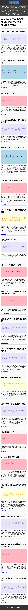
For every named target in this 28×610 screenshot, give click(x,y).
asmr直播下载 (4, 204)
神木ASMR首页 (5, 6)
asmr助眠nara (12, 9)
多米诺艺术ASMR (15, 7)
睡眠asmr (3, 510)
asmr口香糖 (4, 87)
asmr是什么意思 (6, 13)
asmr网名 (3, 538)
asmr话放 (23, 7)
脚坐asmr (7, 7)
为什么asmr (16, 11)
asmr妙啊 (23, 11)
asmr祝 (3, 259)
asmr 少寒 (3, 114)
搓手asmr (3, 174)
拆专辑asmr (4, 572)
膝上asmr (22, 10)
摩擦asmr (3, 602)
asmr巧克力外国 (5, 313)
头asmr (5, 9)
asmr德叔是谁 (14, 6)
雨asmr (10, 11)
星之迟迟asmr (4, 343)
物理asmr (3, 451)
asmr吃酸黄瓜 (4, 141)
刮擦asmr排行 (4, 55)
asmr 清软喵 (4, 398)
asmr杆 (19, 9)
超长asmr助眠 (4, 426)
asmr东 (6, 10)
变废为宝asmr (15, 13)
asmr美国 (3, 479)
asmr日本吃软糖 (5, 285)
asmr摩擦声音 (4, 371)
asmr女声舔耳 (15, 14)
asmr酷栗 (3, 234)
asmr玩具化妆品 (14, 10)
